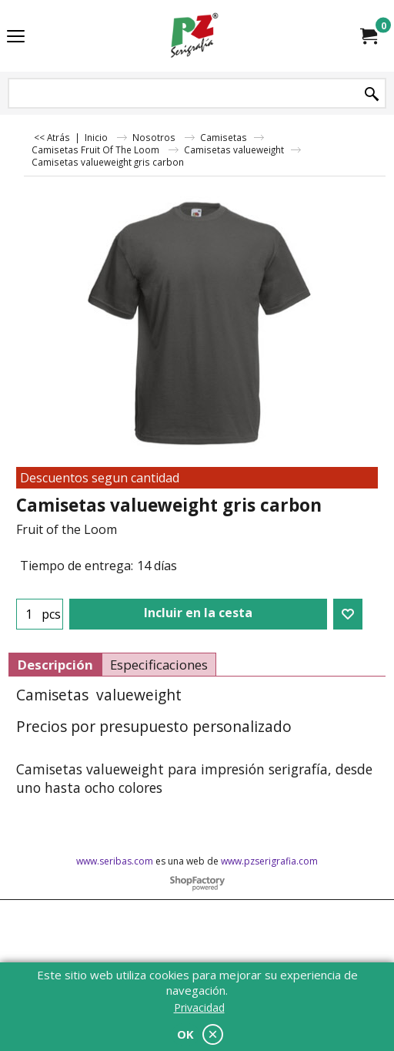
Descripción (55, 664)
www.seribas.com (114, 861)
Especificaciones (159, 664)
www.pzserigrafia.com (269, 861)
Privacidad (199, 1007)
